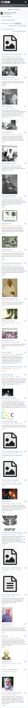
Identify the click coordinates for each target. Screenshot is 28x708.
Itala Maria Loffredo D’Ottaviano (10, 480)
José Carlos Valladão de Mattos (10, 669)
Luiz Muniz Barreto (7, 132)
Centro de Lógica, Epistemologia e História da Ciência (12, 451)
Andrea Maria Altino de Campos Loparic (12, 54)
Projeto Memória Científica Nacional (11, 568)
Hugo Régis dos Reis (7, 249)
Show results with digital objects (19, 31)
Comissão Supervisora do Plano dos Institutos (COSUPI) (12, 263)
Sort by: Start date (12, 25)
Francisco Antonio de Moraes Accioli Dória (12, 693)
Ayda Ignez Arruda (6, 223)
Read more (23, 63)
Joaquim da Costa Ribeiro (8, 77)
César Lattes (5, 636)
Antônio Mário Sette (7, 661)
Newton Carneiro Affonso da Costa (11, 594)
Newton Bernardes (7, 624)
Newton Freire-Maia (7, 106)
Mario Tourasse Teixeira (8, 321)
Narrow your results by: (14, 9)
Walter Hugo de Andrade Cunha (10, 299)
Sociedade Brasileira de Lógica (10, 421)
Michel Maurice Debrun (8, 340)
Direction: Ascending (22, 25)
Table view (17, 23)
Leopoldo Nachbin (6, 501)
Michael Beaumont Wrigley (9, 398)
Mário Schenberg (6, 352)
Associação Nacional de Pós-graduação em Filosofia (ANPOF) (12, 532)
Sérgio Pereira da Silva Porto (9, 163)
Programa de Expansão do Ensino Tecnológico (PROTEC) (12, 366)
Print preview (4, 23)
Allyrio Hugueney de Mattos (9, 196)
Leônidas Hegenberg (7, 374)
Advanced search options (8, 20)
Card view (11, 23)
